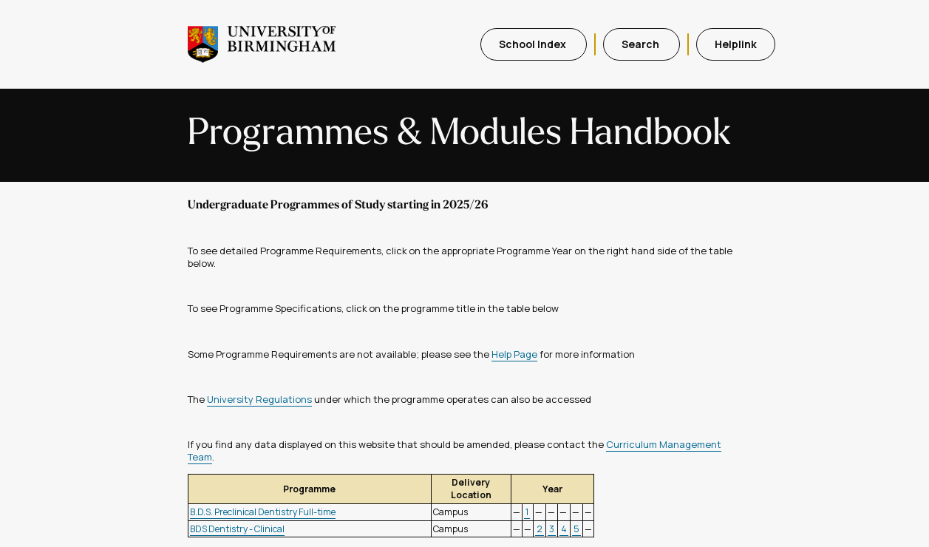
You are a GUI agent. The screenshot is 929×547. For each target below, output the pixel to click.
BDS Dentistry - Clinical (237, 529)
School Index (533, 44)
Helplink (736, 44)
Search (641, 44)
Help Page (514, 354)
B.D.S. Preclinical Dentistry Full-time (263, 512)
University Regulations (259, 399)
